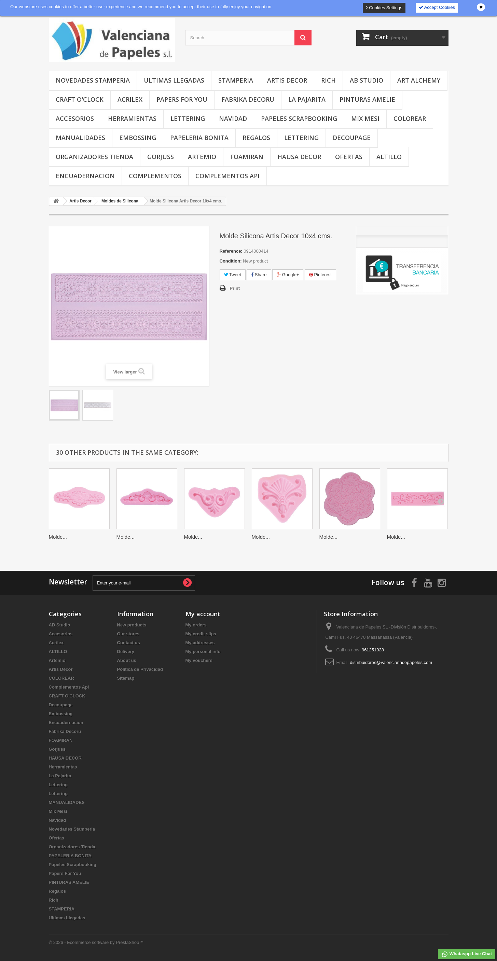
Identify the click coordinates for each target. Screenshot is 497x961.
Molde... (58, 537)
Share (258, 274)
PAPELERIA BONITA (199, 137)
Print (235, 288)
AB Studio (366, 80)
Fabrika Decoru (247, 99)
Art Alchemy (418, 80)
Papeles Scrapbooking (299, 118)
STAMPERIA (235, 80)
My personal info (203, 651)
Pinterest (320, 274)
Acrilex (130, 99)
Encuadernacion (85, 176)
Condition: (231, 261)
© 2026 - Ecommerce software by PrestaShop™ (96, 942)
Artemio (202, 157)
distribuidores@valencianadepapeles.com (391, 662)
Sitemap (126, 678)
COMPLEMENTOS (155, 176)
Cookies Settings (384, 7)
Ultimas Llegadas (174, 80)
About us (126, 660)
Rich (328, 80)
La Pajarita (307, 99)
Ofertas (348, 157)
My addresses (200, 642)
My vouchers (198, 660)
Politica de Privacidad (140, 669)
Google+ (288, 274)
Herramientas (132, 118)
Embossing (137, 137)
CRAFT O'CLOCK (79, 99)
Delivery (126, 651)
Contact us (128, 642)
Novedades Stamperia (93, 80)
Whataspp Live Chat (466, 954)
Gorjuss (160, 157)
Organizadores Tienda (94, 157)
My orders (196, 624)
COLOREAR (410, 118)
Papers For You (181, 99)
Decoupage (352, 137)
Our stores (128, 633)
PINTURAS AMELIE (367, 99)
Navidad (233, 118)
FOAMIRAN (246, 157)
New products (132, 624)
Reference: (231, 251)
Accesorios (75, 118)
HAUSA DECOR (299, 157)
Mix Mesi (365, 118)
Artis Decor (287, 80)
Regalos (256, 137)
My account (202, 614)
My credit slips (200, 633)
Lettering (187, 118)
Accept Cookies (437, 7)
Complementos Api (227, 176)
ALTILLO (389, 157)
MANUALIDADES (80, 137)
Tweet (232, 274)
